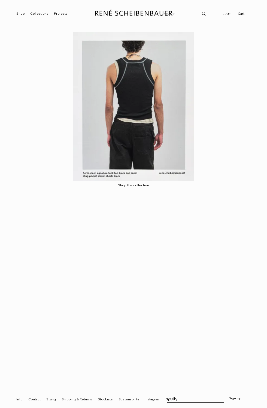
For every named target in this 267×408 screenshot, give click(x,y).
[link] (244, 14)
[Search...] (177, 14)
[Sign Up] (235, 398)
